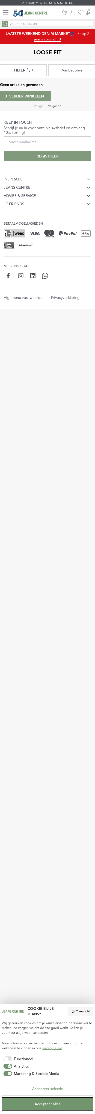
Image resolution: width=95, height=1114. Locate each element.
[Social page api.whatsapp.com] (45, 276)
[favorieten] (80, 12)
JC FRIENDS (14, 204)
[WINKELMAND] (88, 12)
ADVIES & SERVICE (20, 195)
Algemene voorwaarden (24, 297)
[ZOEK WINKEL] (65, 12)
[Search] (5, 24)
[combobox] (71, 70)
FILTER (23, 70)
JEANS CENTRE (17, 187)
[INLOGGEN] (73, 12)
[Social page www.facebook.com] (8, 276)
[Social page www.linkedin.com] (33, 276)
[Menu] (5, 12)
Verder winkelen (24, 96)
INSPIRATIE (13, 179)
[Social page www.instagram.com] (20, 276)
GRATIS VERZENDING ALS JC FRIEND (49, 3)
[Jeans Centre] (30, 12)
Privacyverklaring (65, 297)
